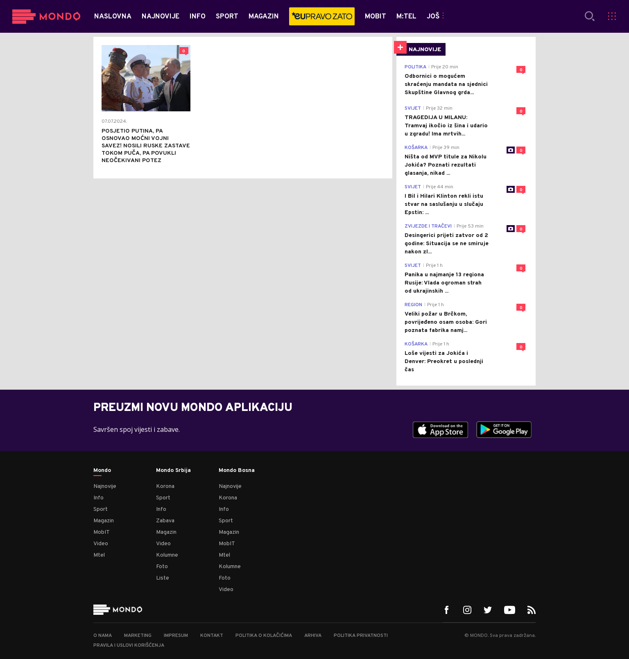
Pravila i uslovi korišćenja (128, 645)
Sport (100, 509)
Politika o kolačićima (263, 635)
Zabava (165, 520)
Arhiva (312, 635)
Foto (162, 566)
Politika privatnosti (361, 635)
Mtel (99, 555)
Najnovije (104, 486)
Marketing (138, 635)
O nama (102, 635)
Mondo (102, 470)
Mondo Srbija (173, 470)
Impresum (176, 635)
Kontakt (211, 635)
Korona (165, 486)
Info (98, 497)
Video (100, 543)
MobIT (101, 532)
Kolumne (167, 555)
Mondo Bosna (237, 470)
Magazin (103, 520)
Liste (162, 578)
